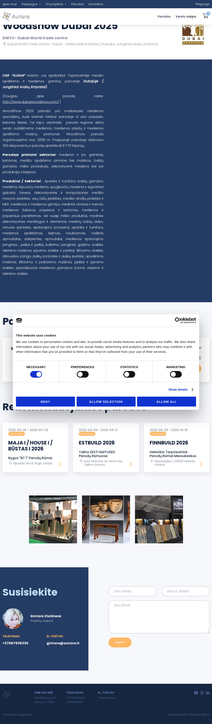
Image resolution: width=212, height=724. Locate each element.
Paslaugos (29, 4)
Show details (178, 389)
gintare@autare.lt (63, 643)
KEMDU (205, 714)
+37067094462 (75, 697)
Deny (45, 401)
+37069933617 (74, 702)
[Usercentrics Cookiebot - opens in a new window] (178, 320)
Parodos (77, 4)
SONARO (183, 714)
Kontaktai (96, 4)
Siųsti (120, 642)
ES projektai (54, 4)
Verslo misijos (186, 16)
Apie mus (9, 4)
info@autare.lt (106, 697)
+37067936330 (15, 643)
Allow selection (106, 401)
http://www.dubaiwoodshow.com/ (30, 102)
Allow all (166, 401)
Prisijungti (203, 4)
